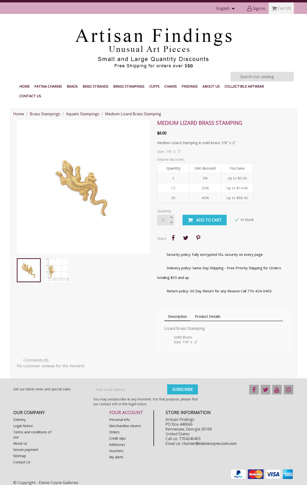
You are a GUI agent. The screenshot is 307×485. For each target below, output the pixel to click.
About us (211, 86)
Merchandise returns (125, 426)
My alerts (116, 457)
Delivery (19, 419)
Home (24, 86)
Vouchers (116, 450)
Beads (72, 86)
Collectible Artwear (244, 86)
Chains (170, 86)
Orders (114, 432)
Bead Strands (95, 86)
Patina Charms (48, 86)
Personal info (119, 419)
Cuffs (154, 86)
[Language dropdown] (226, 9)
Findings (190, 86)
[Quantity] (163, 220)
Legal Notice (23, 426)
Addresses (117, 444)
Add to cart (205, 220)
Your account (126, 412)
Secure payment (25, 449)
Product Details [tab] (207, 316)
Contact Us (30, 96)
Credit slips (117, 438)
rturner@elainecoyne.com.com (209, 443)
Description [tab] (177, 316)
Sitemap (19, 456)
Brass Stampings (128, 86)
